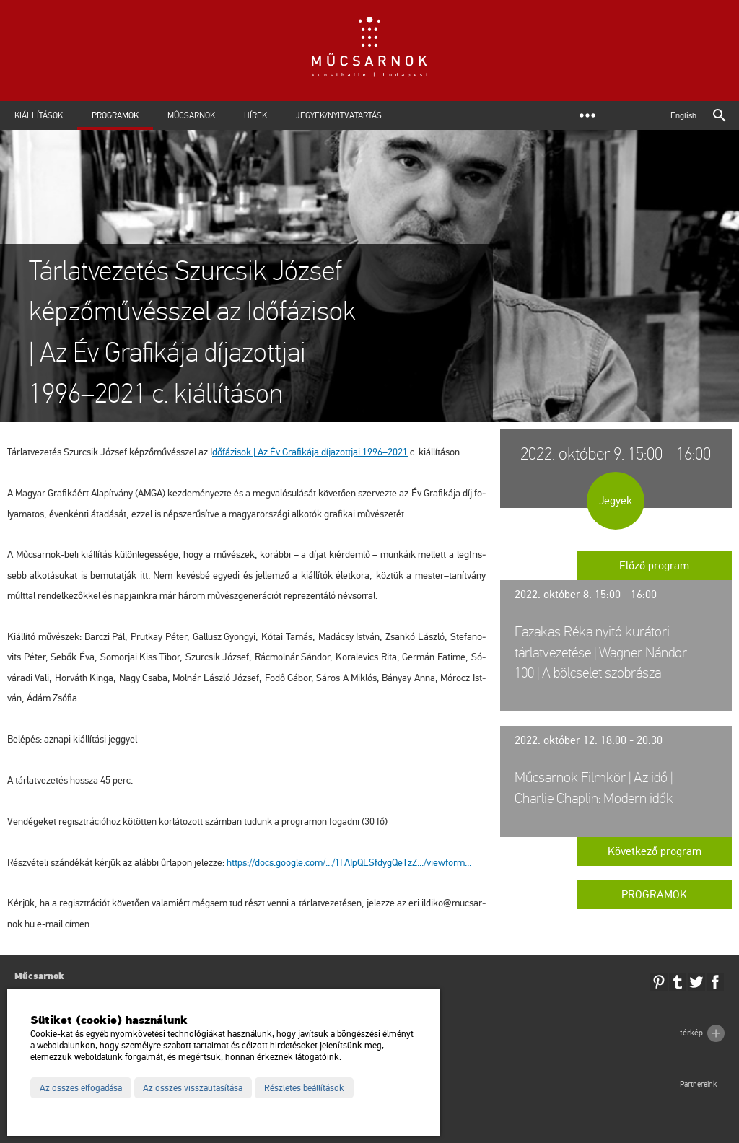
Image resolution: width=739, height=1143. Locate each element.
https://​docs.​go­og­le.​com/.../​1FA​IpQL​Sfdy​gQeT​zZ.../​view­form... (349, 863)
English (683, 115)
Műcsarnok (191, 115)
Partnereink (698, 1084)
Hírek (255, 115)
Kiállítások (38, 115)
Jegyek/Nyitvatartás (339, 115)
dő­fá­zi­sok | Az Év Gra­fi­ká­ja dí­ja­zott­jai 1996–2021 (310, 452)
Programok (115, 115)
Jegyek (615, 501)
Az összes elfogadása (81, 1088)
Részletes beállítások (304, 1088)
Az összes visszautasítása (192, 1088)
